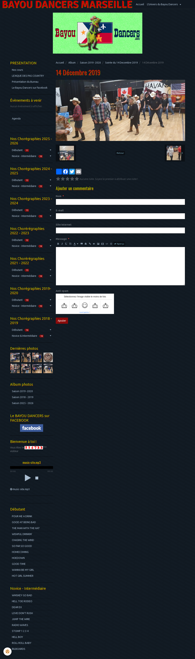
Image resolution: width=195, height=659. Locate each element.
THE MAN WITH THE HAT (26, 528)
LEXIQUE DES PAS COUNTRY (28, 75)
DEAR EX (17, 607)
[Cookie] (8, 651)
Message (61, 238)
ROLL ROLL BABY (21, 642)
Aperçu (119, 244)
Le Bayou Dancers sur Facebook (29, 87)
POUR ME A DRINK (22, 516)
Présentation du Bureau (25, 81)
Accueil (140, 4)
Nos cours (17, 69)
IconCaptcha (84, 312)
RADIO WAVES (20, 625)
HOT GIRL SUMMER (22, 575)
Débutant (20, 150)
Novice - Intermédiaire (27, 156)
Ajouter (62, 320)
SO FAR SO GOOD (22, 546)
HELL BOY (17, 637)
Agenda (16, 118)
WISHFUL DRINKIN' (22, 534)
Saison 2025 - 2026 (22, 403)
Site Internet (63, 224)
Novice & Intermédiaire (27, 335)
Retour (120, 153)
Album (72, 62)
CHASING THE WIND (23, 540)
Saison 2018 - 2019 (22, 397)
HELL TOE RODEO (22, 601)
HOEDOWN (18, 558)
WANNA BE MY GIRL (23, 569)
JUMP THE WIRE (21, 619)
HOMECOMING (20, 552)
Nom (58, 196)
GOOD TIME (19, 563)
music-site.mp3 (21, 489)
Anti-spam (62, 290)
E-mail (59, 210)
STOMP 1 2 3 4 (20, 631)
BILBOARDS (18, 648)
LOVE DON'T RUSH (22, 613)
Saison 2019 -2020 (90, 62)
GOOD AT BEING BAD (24, 522)
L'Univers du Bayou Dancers (162, 4)
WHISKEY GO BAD (22, 595)
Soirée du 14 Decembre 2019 (121, 62)
